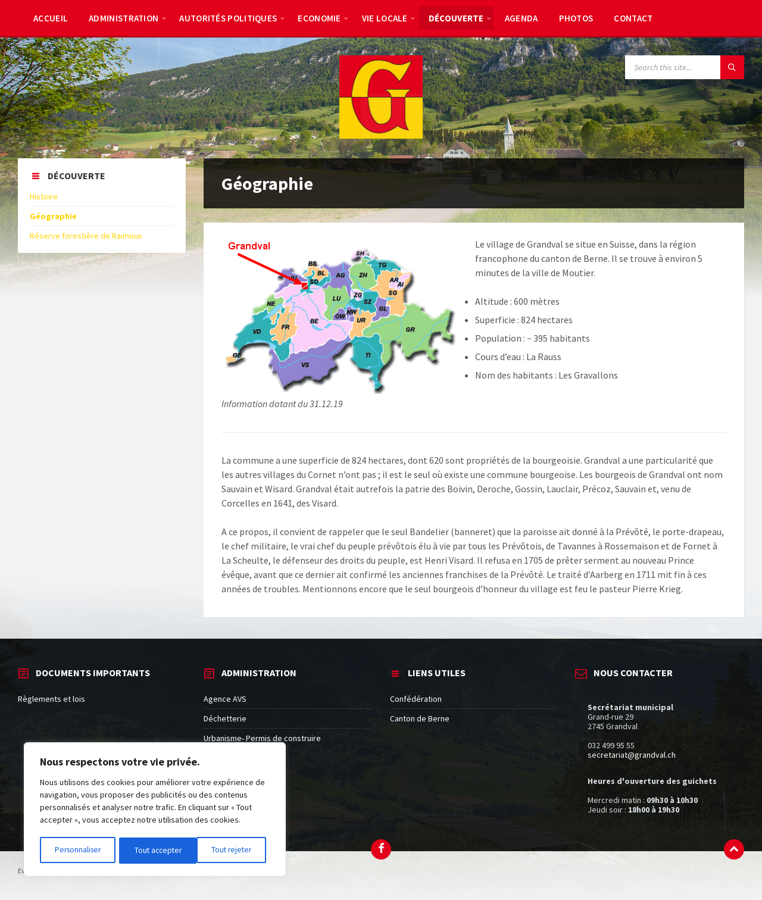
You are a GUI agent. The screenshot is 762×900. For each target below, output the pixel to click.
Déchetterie (225, 718)
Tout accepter (232, 850)
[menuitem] (50, 18)
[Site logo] (381, 135)
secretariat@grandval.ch (632, 754)
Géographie (53, 216)
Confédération (416, 698)
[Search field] (684, 67)
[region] (155, 810)
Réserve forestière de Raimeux (86, 235)
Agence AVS (225, 698)
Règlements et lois (51, 698)
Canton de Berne (419, 718)
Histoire (44, 196)
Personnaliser (77, 850)
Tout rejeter (154, 850)
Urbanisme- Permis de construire (262, 738)
